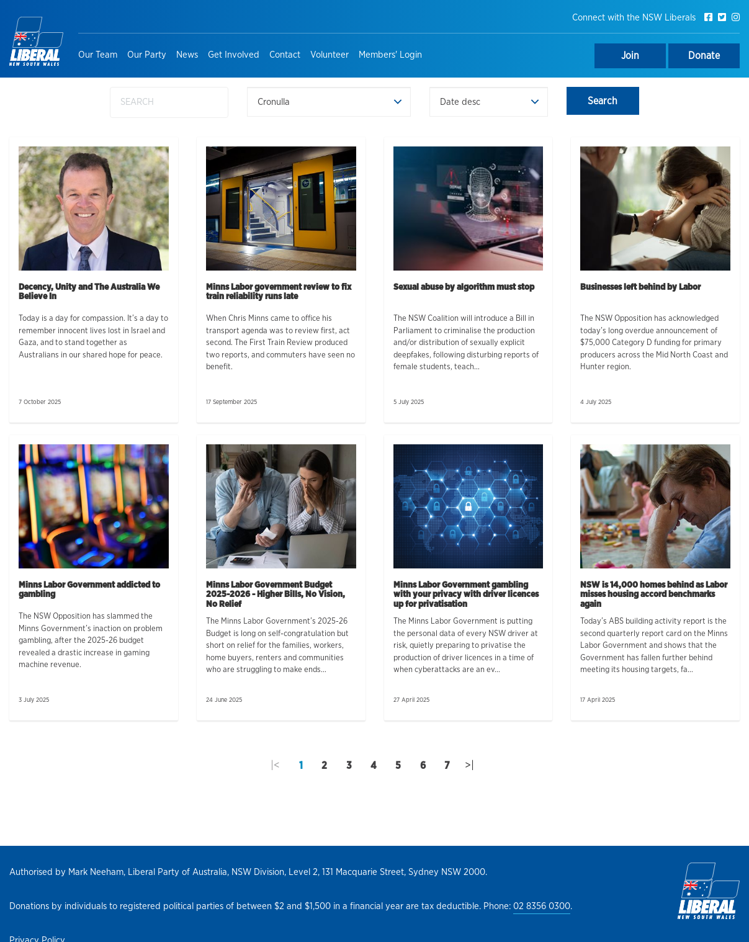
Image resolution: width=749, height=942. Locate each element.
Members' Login (390, 55)
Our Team (97, 55)
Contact (284, 55)
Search (602, 101)
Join (630, 56)
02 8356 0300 (541, 906)
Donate (704, 56)
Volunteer (329, 55)
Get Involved (233, 55)
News (187, 55)
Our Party (146, 55)
